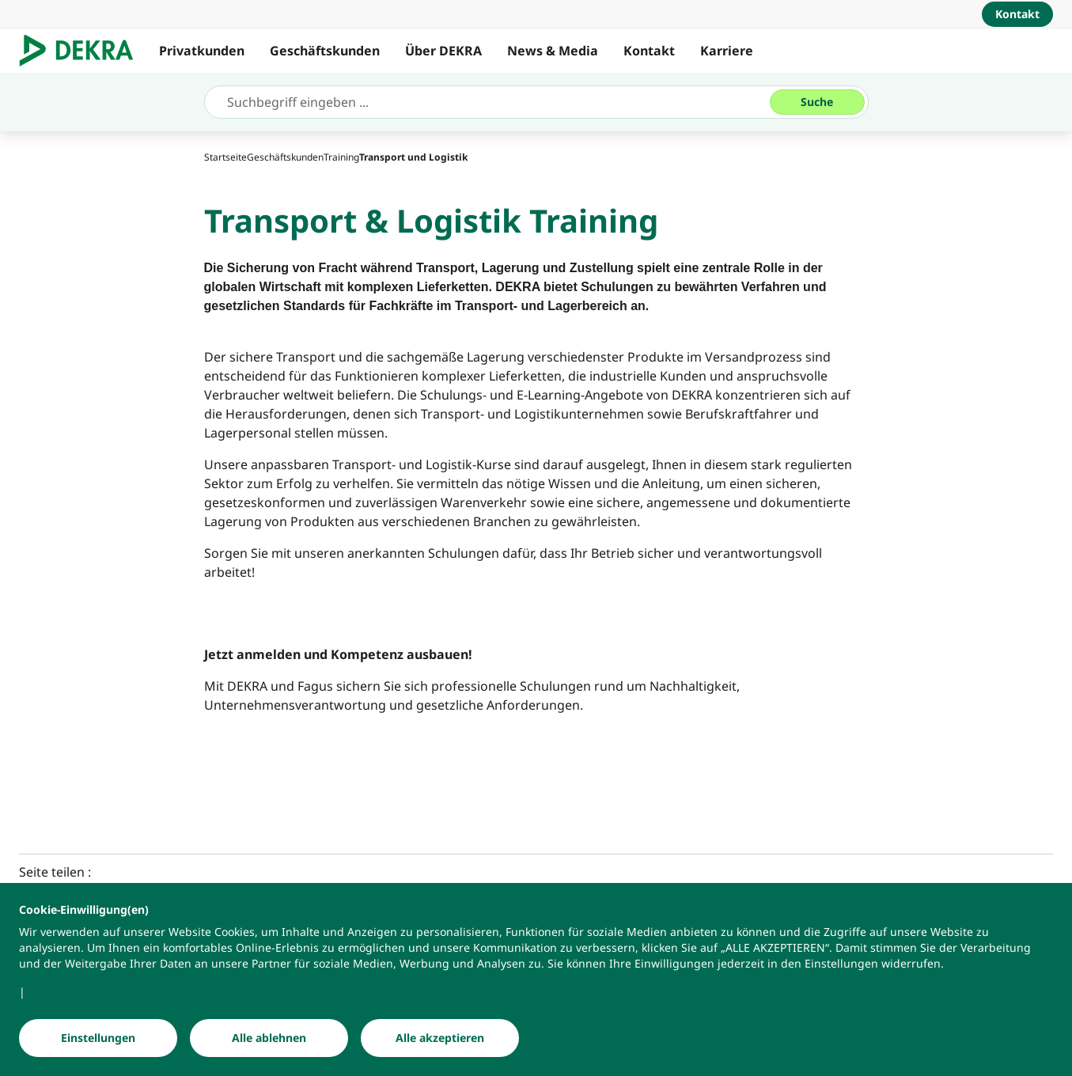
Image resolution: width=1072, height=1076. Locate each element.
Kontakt (649, 50)
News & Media (552, 50)
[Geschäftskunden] (285, 157)
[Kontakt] (1017, 14)
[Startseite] (225, 157)
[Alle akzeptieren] (440, 1039)
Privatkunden (201, 50)
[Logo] (82, 50)
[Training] (341, 157)
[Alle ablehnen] (269, 1039)
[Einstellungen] (98, 1039)
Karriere (726, 50)
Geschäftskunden (325, 50)
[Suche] (817, 102)
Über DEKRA (443, 50)
